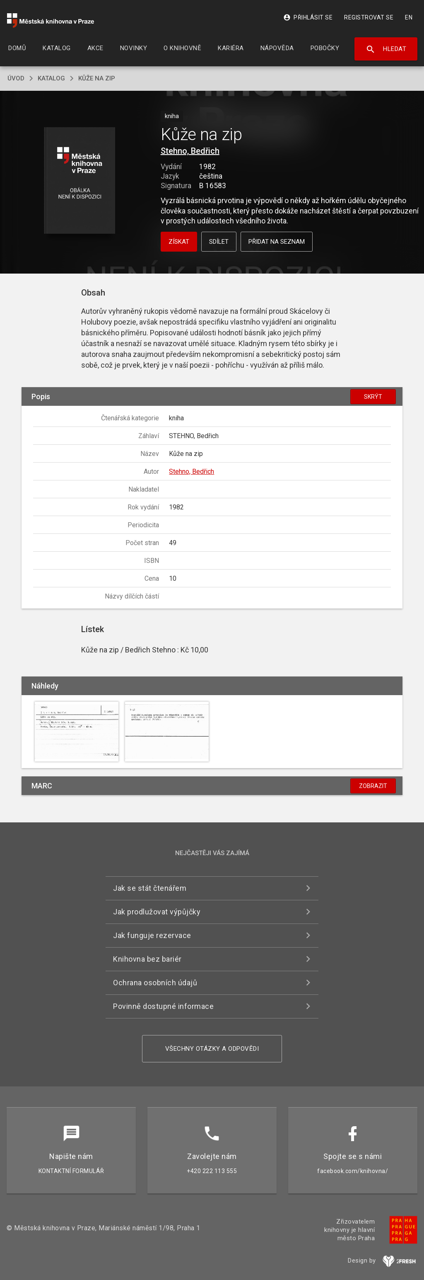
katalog (51, 78)
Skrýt (373, 396)
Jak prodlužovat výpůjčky (156, 911)
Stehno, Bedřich (190, 151)
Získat (179, 241)
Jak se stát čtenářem (149, 888)
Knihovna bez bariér (147, 959)
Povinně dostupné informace (163, 1006)
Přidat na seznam (276, 241)
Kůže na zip (96, 78)
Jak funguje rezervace (152, 935)
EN (408, 17)
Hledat (386, 49)
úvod (15, 78)
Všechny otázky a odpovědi (212, 1048)
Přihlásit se (307, 17)
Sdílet (219, 241)
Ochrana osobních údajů (155, 982)
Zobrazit (373, 786)
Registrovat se (368, 17)
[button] (79, 181)
